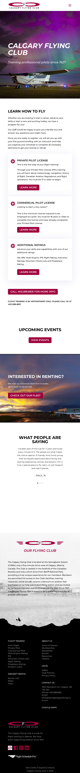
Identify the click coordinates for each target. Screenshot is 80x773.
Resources (47, 656)
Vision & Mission (50, 645)
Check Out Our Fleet (25, 395)
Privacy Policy (48, 675)
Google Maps (49, 707)
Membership (48, 648)
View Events (40, 340)
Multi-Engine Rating (18, 653)
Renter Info (13, 678)
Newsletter (47, 651)
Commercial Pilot (16, 651)
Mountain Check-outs (18, 658)
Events (45, 653)
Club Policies (48, 673)
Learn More (28, 187)
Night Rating (14, 661)
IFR (9, 656)
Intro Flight (13, 645)
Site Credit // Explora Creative (40, 767)
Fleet (10, 683)
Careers (45, 658)
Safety (45, 670)
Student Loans (15, 667)
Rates (10, 681)
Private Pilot (14, 648)
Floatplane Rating (17, 664)
